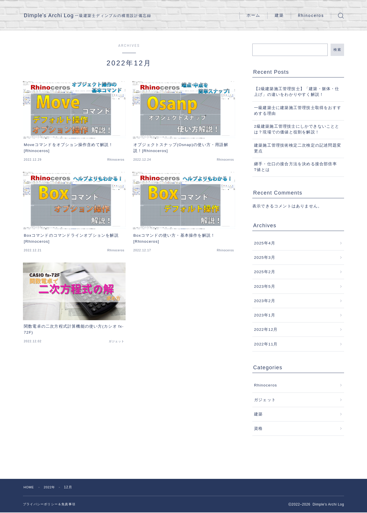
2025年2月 (264, 272)
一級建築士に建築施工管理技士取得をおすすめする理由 (297, 111)
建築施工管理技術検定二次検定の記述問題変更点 (297, 148)
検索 (337, 49)
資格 (258, 428)
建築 (279, 15)
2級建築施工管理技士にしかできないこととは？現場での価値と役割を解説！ (296, 129)
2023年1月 (264, 315)
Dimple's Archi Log (57, 15)
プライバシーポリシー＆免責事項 (51, 504)
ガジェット (265, 400)
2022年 (51, 487)
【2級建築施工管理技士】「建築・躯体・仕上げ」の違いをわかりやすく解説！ (296, 92)
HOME (29, 487)
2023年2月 (264, 301)
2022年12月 (266, 329)
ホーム (253, 15)
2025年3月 (264, 257)
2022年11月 (266, 344)
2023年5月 (264, 286)
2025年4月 (264, 243)
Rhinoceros (311, 15)
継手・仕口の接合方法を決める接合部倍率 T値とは (297, 167)
